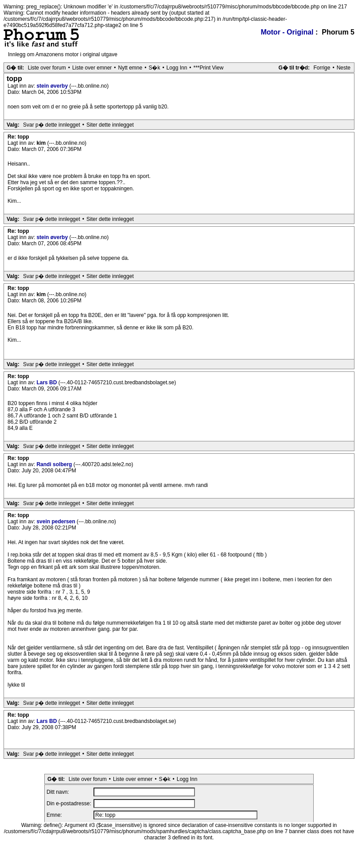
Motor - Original (287, 32)
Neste (343, 68)
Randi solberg (54, 464)
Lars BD (47, 382)
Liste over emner (92, 68)
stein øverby (52, 86)
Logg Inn (177, 68)
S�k (154, 68)
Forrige (321, 68)
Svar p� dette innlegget (51, 125)
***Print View (209, 68)
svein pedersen (56, 521)
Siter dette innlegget (110, 125)
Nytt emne (130, 68)
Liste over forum (47, 68)
